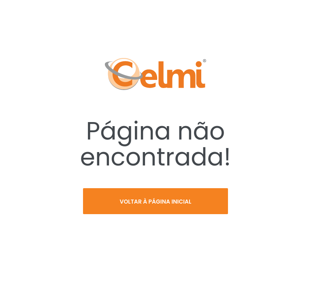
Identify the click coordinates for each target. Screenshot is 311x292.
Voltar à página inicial (155, 202)
